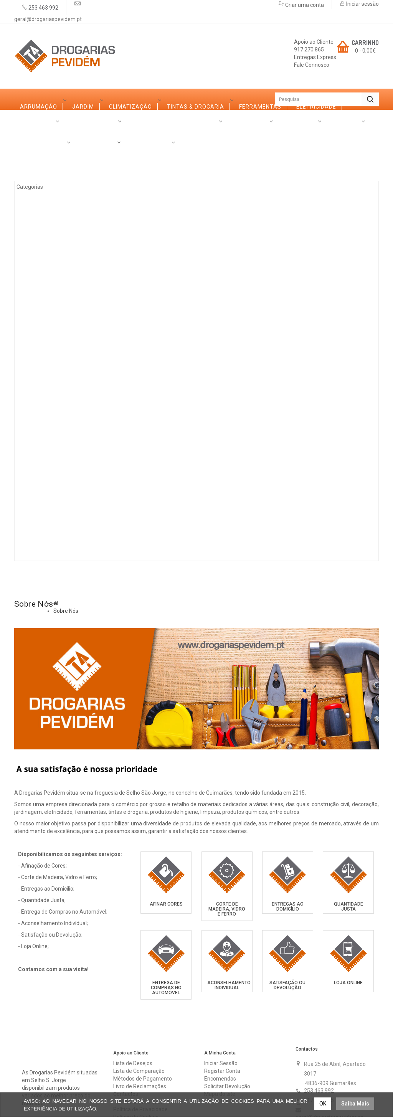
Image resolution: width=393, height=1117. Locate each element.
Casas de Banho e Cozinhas (71, 346)
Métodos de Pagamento (142, 1029)
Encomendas (220, 1029)
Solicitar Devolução (227, 1036)
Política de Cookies (136, 1067)
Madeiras (43, 282)
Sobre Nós (36, 529)
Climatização (49, 198)
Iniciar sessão (362, 4)
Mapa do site (219, 1044)
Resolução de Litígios (138, 1075)
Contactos (206, 529)
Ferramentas (49, 240)
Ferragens (45, 388)
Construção (48, 472)
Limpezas (42, 409)
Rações (40, 493)
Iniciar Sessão (221, 1013)
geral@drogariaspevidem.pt (48, 19)
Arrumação (47, 156)
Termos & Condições (138, 1052)
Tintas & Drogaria (57, 219)
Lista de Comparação (139, 1021)
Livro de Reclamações (139, 1036)
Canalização (48, 430)
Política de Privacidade (140, 1059)
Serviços (115, 529)
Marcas (76, 529)
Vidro (37, 325)
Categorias (38, 120)
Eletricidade (48, 261)
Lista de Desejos (132, 1013)
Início (27, 99)
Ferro (37, 303)
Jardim (39, 177)
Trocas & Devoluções (138, 1082)
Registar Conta (222, 1021)
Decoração (46, 367)
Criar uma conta (304, 5)
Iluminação (46, 451)
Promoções (158, 529)
